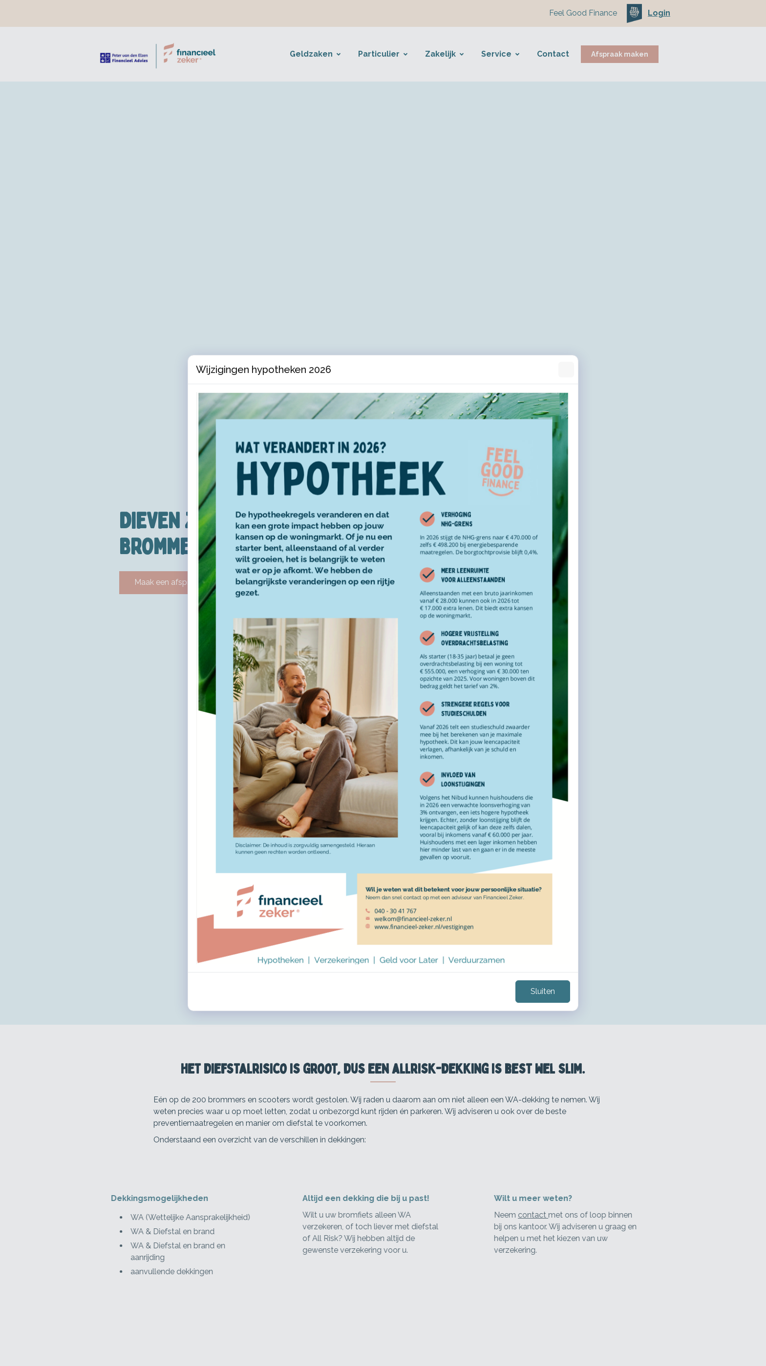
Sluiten (543, 991)
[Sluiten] (566, 369)
